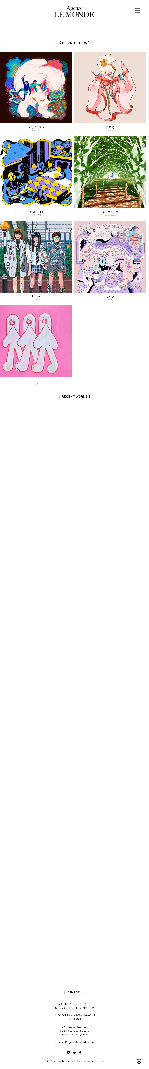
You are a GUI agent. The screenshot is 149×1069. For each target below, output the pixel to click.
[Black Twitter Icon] (74, 1053)
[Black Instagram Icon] (68, 1053)
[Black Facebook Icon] (80, 1053)
